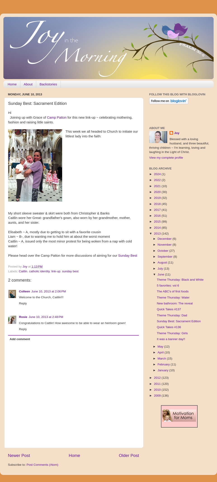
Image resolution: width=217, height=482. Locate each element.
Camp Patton (57, 117)
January (163, 370)
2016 (158, 215)
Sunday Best (127, 255)
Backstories (48, 84)
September (165, 256)
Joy (176, 133)
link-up (55, 271)
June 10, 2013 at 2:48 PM (46, 317)
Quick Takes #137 (169, 309)
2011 (158, 384)
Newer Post (19, 455)
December (165, 238)
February (164, 364)
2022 (158, 180)
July (161, 268)
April (161, 352)
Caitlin (23, 271)
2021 (158, 186)
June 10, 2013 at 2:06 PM (48, 291)
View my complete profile (166, 157)
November (165, 244)
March (162, 358)
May (161, 346)
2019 (158, 198)
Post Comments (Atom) (42, 464)
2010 (158, 389)
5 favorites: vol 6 (168, 285)
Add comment (20, 339)
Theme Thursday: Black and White (180, 279)
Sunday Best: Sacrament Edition (179, 321)
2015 (158, 221)
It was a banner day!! (171, 339)
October (163, 250)
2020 (158, 192)
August (163, 262)
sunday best (70, 271)
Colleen (24, 291)
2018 (158, 204)
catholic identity (39, 271)
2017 (158, 210)
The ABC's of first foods (173, 291)
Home (12, 84)
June (161, 274)
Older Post (129, 455)
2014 (158, 227)
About (28, 84)
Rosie (23, 317)
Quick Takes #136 (169, 327)
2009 (158, 395)
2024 (158, 174)
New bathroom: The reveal (175, 303)
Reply (23, 303)
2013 (158, 233)
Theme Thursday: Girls (172, 333)
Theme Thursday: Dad (172, 315)
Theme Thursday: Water (173, 297)
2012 (158, 377)
